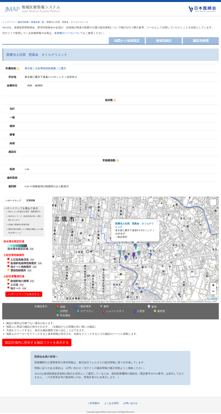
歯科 (104, 307)
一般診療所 (82, 307)
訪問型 (61, 311)
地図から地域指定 (127, 40)
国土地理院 (212, 298)
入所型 (138, 311)
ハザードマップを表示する (23, 294)
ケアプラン (84, 311)
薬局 (152, 307)
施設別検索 (23, 22)
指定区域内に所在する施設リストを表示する (37, 342)
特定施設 (62, 316)
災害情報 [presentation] (30, 200)
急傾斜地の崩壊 (19, 280)
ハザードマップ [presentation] (13, 200)
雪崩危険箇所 (18, 270)
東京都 (28, 68)
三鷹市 (62, 68)
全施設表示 (40, 306)
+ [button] (213, 286)
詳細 (31, 249)
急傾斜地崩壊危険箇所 (23, 263)
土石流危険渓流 (19, 259)
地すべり (15, 288)
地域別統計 (164, 40)
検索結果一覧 (37, 22)
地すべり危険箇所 (20, 266)
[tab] (13, 200)
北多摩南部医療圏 (45, 68)
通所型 (159, 311)
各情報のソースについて (68, 33)
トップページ (8, 22)
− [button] (213, 292)
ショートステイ (112, 311)
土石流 (14, 284)
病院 (60, 307)
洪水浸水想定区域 (17, 248)
